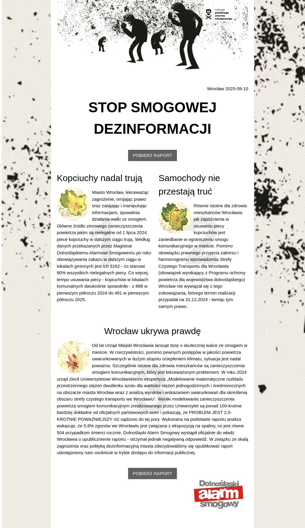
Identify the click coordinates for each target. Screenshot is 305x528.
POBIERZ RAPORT (152, 155)
